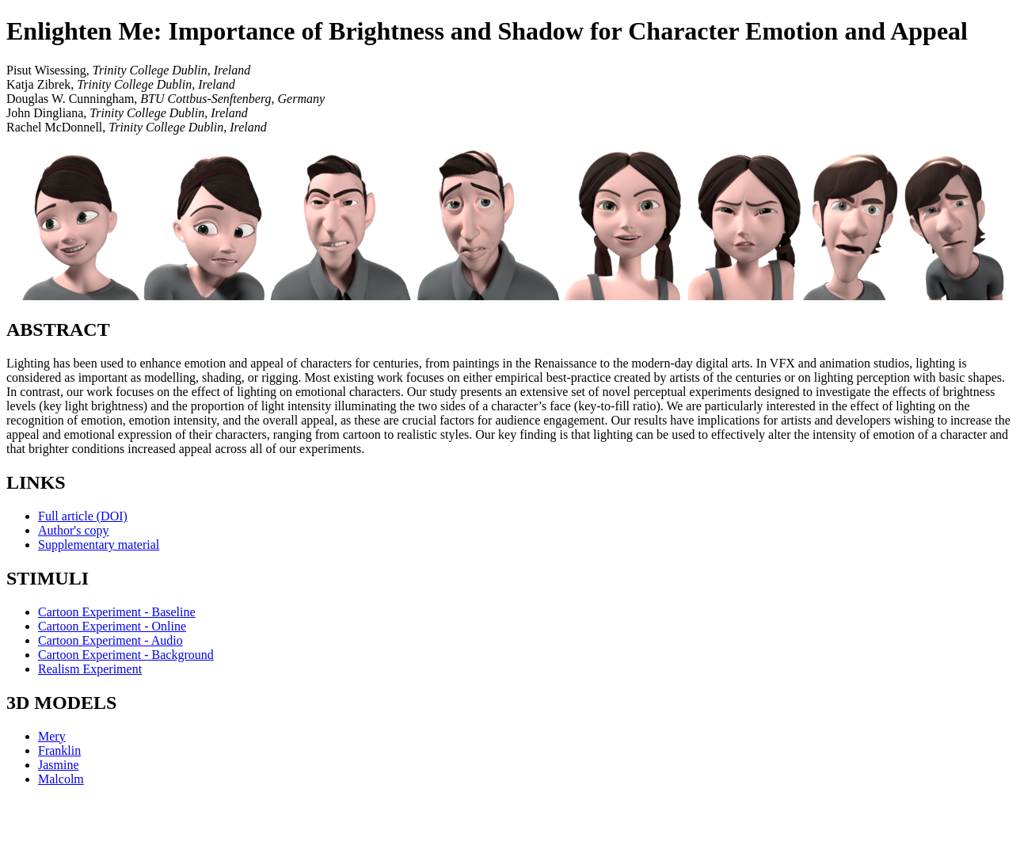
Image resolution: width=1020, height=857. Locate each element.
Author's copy (73, 530)
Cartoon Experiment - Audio (110, 640)
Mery (52, 736)
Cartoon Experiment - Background (126, 654)
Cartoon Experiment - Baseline (117, 612)
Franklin (59, 750)
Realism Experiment (90, 669)
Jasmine (58, 764)
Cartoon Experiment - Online (112, 626)
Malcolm (61, 779)
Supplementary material (98, 544)
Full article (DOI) (83, 516)
